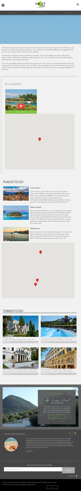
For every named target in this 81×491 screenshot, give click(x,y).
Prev (69, 433)
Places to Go (40, 12)
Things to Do (67, 12)
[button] (40, 252)
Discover (57, 416)
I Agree (52, 487)
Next (75, 433)
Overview (13, 12)
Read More (7, 342)
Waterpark (44, 338)
